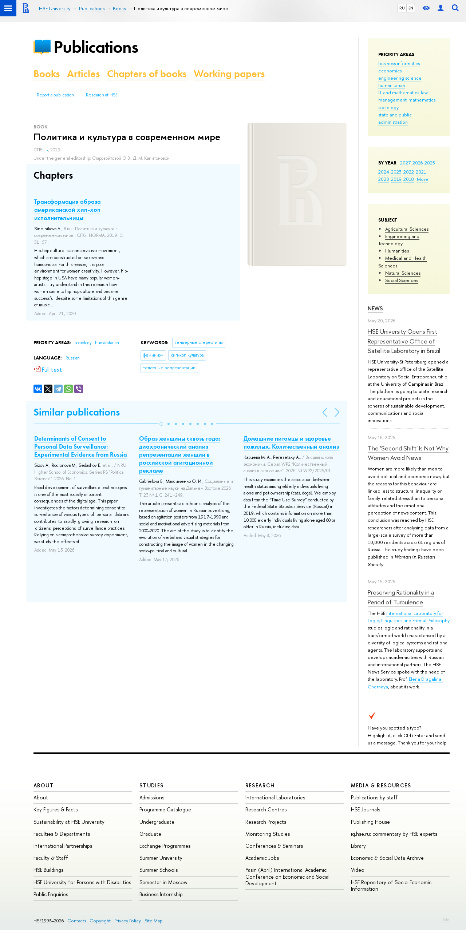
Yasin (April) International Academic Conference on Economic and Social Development (287, 876)
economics (390, 70)
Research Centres (266, 809)
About (43, 785)
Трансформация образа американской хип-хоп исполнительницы (67, 210)
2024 (383, 171)
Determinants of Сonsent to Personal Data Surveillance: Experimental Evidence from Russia (80, 446)
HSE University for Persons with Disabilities (82, 882)
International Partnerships (62, 845)
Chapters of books (146, 73)
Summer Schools (158, 869)
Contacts (76, 921)
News (375, 308)
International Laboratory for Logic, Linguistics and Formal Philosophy (409, 617)
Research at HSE (102, 95)
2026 (417, 162)
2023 (396, 171)
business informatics (399, 63)
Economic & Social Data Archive (387, 857)
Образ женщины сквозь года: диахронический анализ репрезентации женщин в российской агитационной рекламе (179, 454)
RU (402, 8)
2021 (421, 171)
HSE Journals (365, 809)
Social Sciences (401, 280)
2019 (396, 179)
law (424, 92)
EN (410, 8)
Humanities (397, 250)
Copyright (100, 921)
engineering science (400, 78)
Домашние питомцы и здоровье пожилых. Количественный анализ (291, 442)
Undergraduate (156, 821)
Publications (96, 47)
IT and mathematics (398, 92)
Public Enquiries (50, 894)
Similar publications (76, 412)
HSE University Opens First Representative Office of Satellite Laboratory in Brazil (404, 341)
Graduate (150, 833)
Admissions (151, 797)
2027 (405, 162)
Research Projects (265, 821)
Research (260, 785)
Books (46, 73)
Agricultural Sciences (407, 229)
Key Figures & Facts (55, 809)
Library (358, 845)
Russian (73, 358)
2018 (408, 179)
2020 (383, 179)
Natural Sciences (402, 273)
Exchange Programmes (164, 845)
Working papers (229, 73)
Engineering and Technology (398, 240)
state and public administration (395, 118)
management (392, 99)
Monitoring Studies (267, 833)
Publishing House (370, 821)
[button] (161, 424)
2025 (429, 162)
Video (357, 869)
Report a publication (55, 95)
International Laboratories (275, 797)
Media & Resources (381, 785)
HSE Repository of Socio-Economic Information (391, 885)
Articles (83, 73)
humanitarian (391, 85)
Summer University (160, 857)
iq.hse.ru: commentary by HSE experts (394, 833)
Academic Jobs (262, 857)
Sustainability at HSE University (68, 821)
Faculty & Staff (50, 857)
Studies (151, 785)
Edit (446, 919)
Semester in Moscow (163, 882)
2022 (408, 171)
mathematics (421, 99)
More (422, 179)
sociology (388, 107)
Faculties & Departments (61, 833)
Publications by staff (374, 797)
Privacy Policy (127, 921)
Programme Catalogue (165, 809)
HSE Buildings (48, 869)
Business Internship (161, 894)
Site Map (154, 921)
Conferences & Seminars (274, 845)
